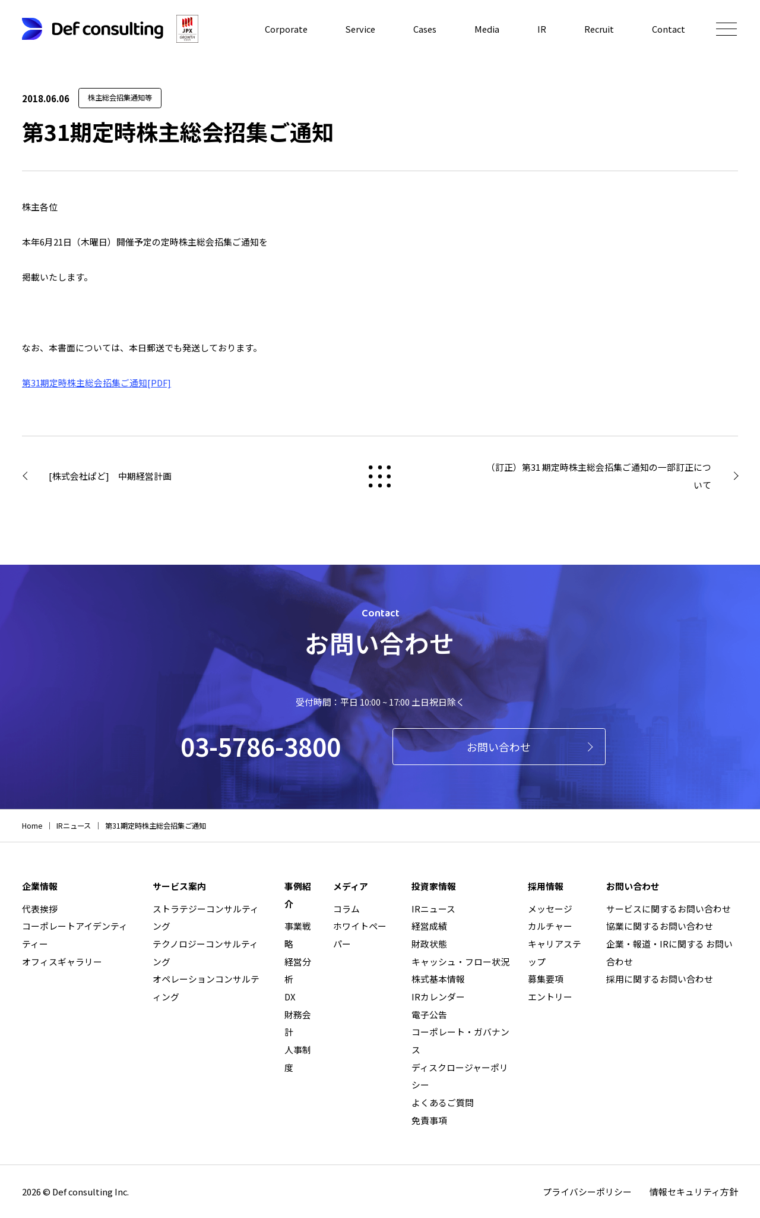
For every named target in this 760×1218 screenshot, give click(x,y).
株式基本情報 (438, 978)
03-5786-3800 (260, 745)
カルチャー (550, 926)
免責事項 (429, 1120)
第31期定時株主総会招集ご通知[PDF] (96, 382)
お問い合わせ (499, 746)
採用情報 (545, 886)
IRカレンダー (438, 996)
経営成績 (429, 926)
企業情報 (40, 886)
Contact (668, 28)
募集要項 (545, 978)
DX (290, 996)
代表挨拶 (40, 908)
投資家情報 (433, 886)
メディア (350, 886)
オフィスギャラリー (62, 961)
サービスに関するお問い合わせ (668, 908)
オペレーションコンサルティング (206, 987)
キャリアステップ (554, 952)
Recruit (598, 28)
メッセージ (550, 908)
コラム (346, 908)
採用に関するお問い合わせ (659, 978)
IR (540, 28)
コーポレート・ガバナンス (460, 1040)
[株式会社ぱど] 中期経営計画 (110, 476)
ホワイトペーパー (360, 935)
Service (357, 28)
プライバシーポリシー (587, 1191)
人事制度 (297, 1058)
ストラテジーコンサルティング (206, 917)
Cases (423, 28)
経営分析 (297, 970)
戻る (380, 476)
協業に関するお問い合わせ (659, 926)
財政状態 (429, 943)
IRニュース (433, 908)
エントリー (550, 996)
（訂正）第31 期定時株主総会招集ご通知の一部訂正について (598, 476)
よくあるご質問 (442, 1102)
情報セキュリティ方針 (694, 1191)
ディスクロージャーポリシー (459, 1076)
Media (485, 28)
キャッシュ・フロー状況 (460, 961)
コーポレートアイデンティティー (75, 935)
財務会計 (297, 1023)
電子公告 (429, 1014)
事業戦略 (297, 935)
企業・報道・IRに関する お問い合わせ (669, 952)
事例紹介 (297, 895)
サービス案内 (179, 886)
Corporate (282, 28)
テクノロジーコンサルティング (205, 952)
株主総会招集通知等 (120, 97)
